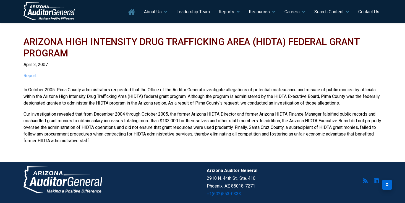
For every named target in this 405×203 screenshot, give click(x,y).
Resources (259, 11)
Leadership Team (193, 11)
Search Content (329, 11)
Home (131, 12)
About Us (153, 11)
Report (29, 75)
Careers (292, 11)
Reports (226, 11)
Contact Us (368, 11)
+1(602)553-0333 (224, 193)
